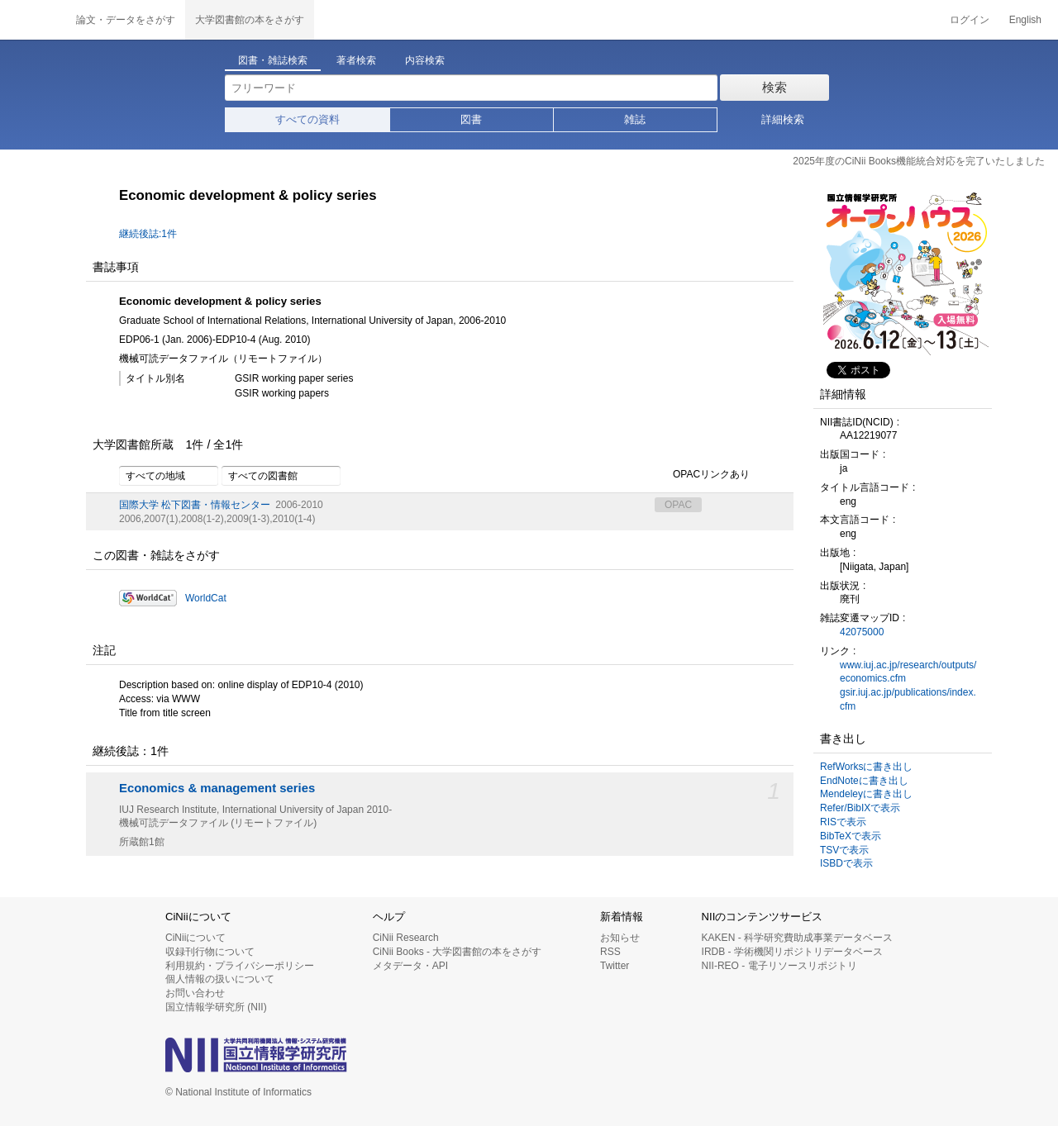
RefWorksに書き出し (866, 766)
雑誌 (635, 119)
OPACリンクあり (702, 475)
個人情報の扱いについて (219, 979)
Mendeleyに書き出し (866, 794)
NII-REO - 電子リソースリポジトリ (779, 966)
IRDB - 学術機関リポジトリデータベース (792, 951)
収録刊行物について (210, 951)
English (1025, 20)
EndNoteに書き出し (864, 780)
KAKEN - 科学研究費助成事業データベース (797, 937)
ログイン (969, 20)
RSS (610, 951)
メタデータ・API (410, 966)
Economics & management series (217, 788)
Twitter (614, 966)
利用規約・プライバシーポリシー (239, 966)
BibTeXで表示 (850, 836)
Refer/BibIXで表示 (860, 808)
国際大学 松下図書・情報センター (194, 505)
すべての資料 (307, 119)
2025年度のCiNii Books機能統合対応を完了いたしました (919, 161)
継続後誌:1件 (148, 234)
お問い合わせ (195, 993)
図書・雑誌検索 (272, 60)
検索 (774, 87)
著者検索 (356, 60)
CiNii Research (406, 937)
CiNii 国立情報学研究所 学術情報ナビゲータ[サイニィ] (33, 20)
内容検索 (425, 60)
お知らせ (620, 937)
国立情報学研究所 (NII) (216, 1007)
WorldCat (205, 598)
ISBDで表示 (846, 863)
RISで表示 (843, 822)
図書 (471, 119)
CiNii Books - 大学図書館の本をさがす (457, 951)
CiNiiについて (195, 937)
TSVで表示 (844, 850)
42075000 (862, 632)
